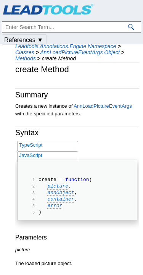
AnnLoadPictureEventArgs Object (80, 52)
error (54, 210)
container (60, 203)
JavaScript (30, 155)
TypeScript (30, 145)
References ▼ (23, 40)
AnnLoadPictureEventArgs (103, 106)
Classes (24, 52)
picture (57, 187)
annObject (60, 195)
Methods (25, 58)
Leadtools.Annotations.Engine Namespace (65, 46)
